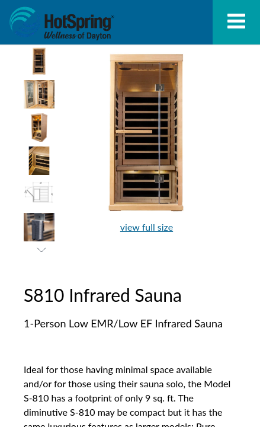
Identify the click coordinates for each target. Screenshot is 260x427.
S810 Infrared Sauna (61, 24)
